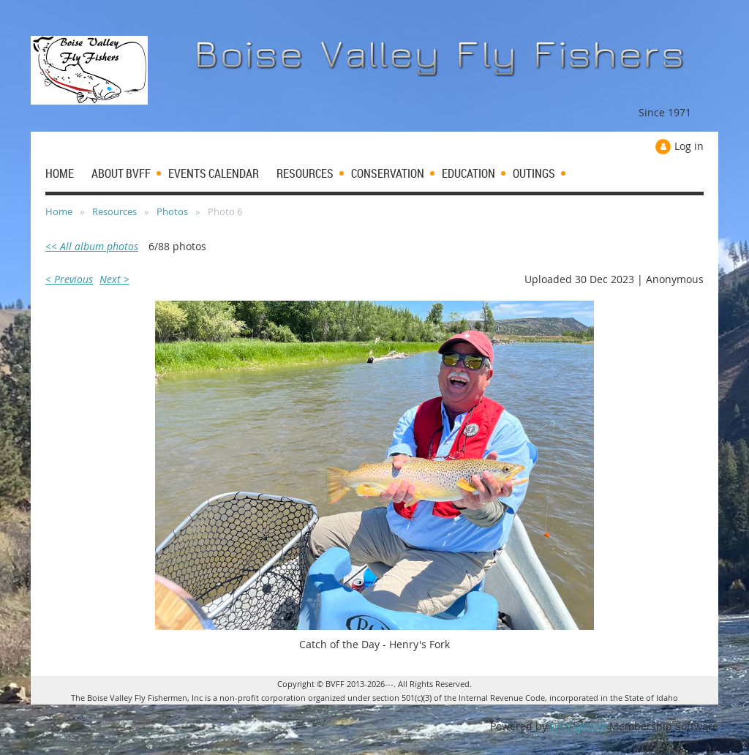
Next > (114, 279)
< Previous (69, 279)
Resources (114, 211)
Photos (172, 211)
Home (58, 211)
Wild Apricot (578, 726)
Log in (689, 146)
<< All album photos (91, 246)
